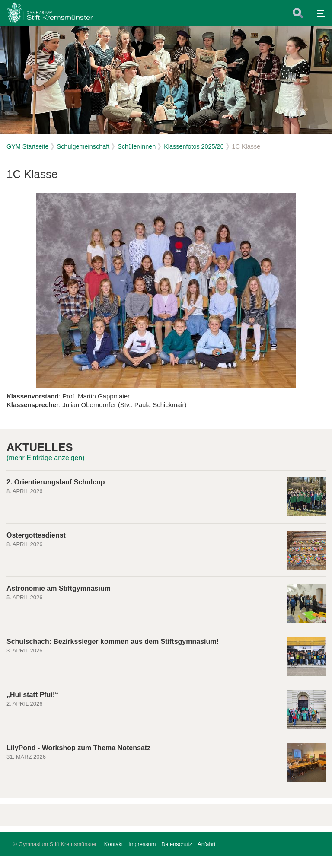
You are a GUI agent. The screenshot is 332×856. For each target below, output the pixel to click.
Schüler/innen (137, 146)
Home (49, 13)
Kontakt (113, 844)
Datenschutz (176, 844)
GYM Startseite (27, 146)
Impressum (142, 844)
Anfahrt (206, 844)
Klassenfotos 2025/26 (193, 146)
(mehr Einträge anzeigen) (45, 457)
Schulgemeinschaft (83, 146)
